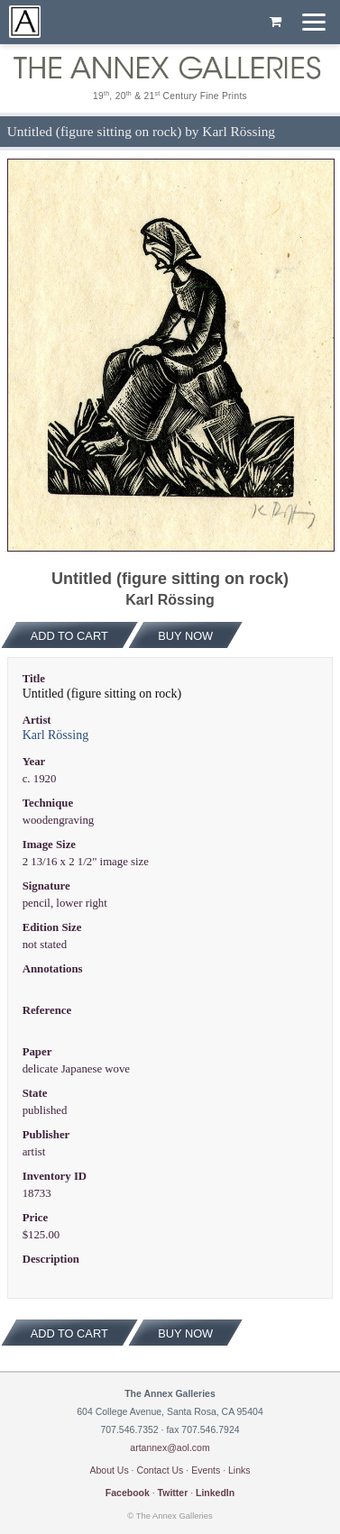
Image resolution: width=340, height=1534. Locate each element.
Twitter (173, 1492)
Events (205, 1470)
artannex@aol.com (169, 1447)
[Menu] (314, 22)
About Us (108, 1470)
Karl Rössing (56, 735)
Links (239, 1470)
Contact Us (159, 1470)
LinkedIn (215, 1492)
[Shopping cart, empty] (275, 22)
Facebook (128, 1492)
